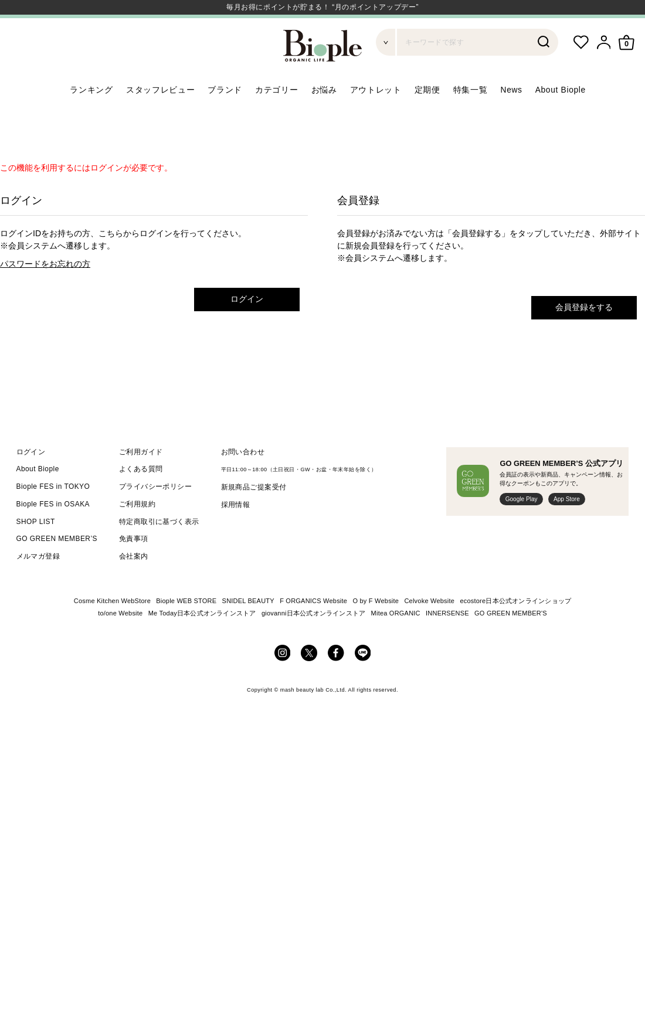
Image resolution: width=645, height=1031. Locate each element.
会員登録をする (584, 335)
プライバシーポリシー (155, 515)
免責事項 (133, 567)
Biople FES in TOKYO (53, 515)
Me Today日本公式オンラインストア (202, 641)
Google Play (521, 527)
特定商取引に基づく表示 (159, 550)
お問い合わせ (243, 479)
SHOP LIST (35, 550)
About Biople (560, 117)
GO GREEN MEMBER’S (56, 567)
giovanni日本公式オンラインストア (313, 641)
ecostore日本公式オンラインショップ (515, 628)
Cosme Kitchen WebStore (112, 628)
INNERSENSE (447, 641)
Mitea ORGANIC (395, 641)
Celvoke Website (429, 628)
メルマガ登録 (38, 584)
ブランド (225, 117)
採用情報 (235, 533)
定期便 (427, 117)
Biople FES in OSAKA (53, 532)
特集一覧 (470, 117)
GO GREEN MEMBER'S (510, 641)
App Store (567, 527)
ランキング (91, 117)
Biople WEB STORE (186, 628)
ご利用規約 (137, 532)
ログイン (246, 327)
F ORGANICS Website (313, 628)
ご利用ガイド (141, 479)
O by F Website (375, 628)
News (511, 117)
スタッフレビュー (160, 117)
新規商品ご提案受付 (254, 515)
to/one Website (120, 641)
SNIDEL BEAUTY (248, 628)
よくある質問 (141, 497)
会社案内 (133, 584)
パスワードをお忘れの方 (45, 292)
